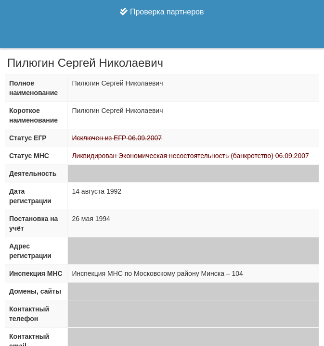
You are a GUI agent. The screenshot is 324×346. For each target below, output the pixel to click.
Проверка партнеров (162, 12)
